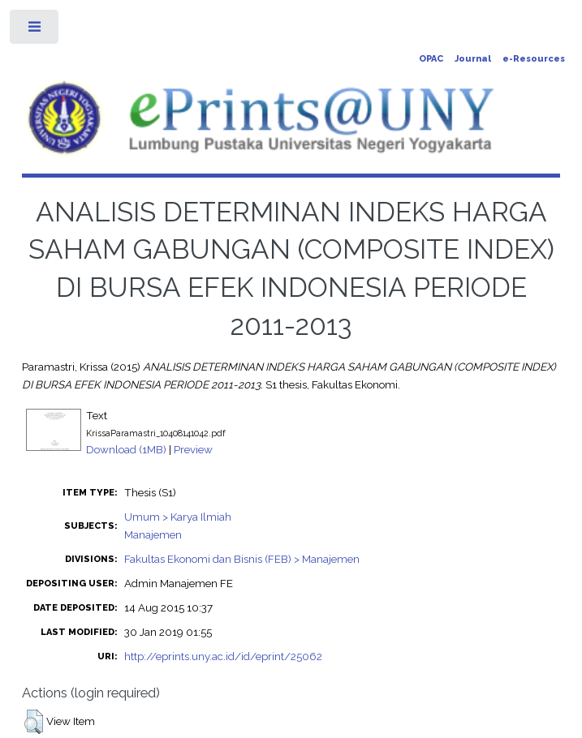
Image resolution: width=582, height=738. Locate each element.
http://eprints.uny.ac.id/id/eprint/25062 (223, 656)
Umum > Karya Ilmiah (177, 516)
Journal (473, 59)
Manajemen (153, 534)
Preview (193, 449)
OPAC (431, 59)
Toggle (35, 30)
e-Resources (533, 59)
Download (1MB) (126, 449)
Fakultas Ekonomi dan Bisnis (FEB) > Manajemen (242, 558)
